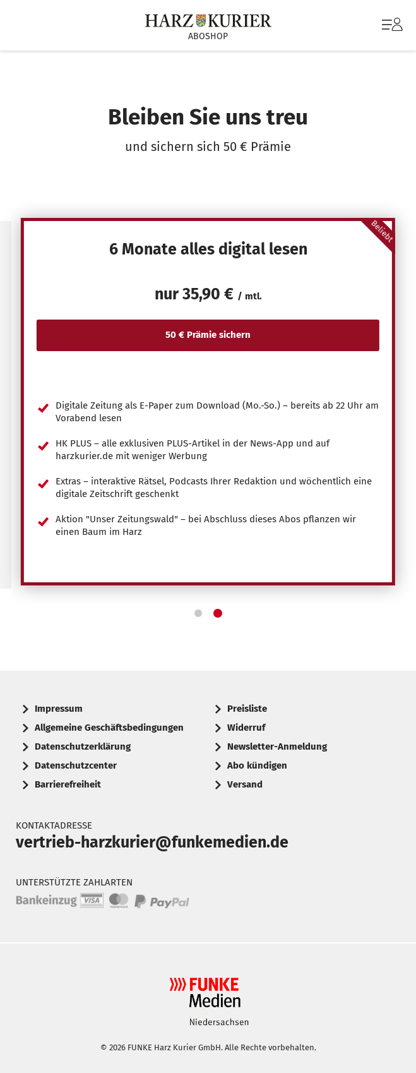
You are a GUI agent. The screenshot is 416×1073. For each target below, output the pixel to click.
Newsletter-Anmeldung (277, 746)
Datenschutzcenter (76, 765)
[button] (198, 613)
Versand (245, 784)
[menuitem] (390, 25)
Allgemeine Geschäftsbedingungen (109, 727)
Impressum (59, 708)
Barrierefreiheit (68, 784)
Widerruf (246, 727)
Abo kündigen (257, 765)
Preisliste (247, 708)
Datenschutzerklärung (83, 746)
